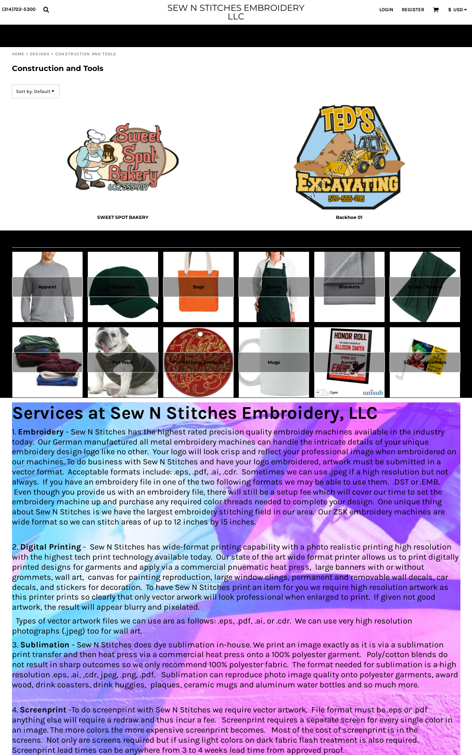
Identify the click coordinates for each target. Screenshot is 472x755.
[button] (46, 9)
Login (386, 9)
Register (413, 9)
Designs (40, 54)
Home (18, 54)
